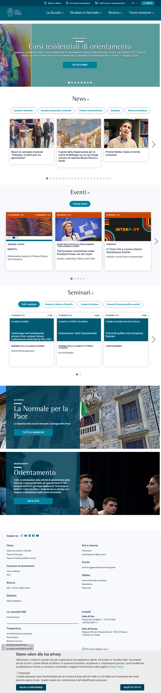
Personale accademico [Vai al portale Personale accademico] (81, 3)
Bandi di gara (13, 638)
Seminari (80, 296)
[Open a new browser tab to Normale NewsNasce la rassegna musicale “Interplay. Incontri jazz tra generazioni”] (32, 142)
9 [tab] (72, 179)
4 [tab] (78, 82)
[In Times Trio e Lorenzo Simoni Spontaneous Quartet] (128, 239)
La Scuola (53, 13)
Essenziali (24, 673)
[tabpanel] (80, 55)
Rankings (115, 111)
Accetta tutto (132, 687)
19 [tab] (103, 179)
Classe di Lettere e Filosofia (59, 308)
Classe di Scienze (90, 308)
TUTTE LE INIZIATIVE (33, 436)
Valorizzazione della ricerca (95, 553)
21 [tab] (109, 179)
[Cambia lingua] (137, 3)
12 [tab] (81, 179)
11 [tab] (78, 179)
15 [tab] (91, 179)
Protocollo (87, 587)
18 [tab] (100, 179)
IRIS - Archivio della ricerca (19, 587)
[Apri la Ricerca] (147, 3)
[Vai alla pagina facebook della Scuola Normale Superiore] (33, 534)
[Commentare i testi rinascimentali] (79, 343)
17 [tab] (97, 179)
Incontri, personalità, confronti (56, 111)
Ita (134, 3)
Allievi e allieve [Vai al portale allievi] (55, 3)
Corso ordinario (14, 570)
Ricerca (113, 13)
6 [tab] (84, 82)
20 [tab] (106, 179)
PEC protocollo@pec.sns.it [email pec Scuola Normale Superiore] (96, 649)
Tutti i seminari (29, 308)
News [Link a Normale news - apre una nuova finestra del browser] (80, 99)
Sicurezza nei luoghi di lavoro (21, 649)
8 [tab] (90, 82)
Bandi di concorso (15, 641)
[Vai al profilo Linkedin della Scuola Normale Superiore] (29, 534)
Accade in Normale (23, 111)
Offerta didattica (15, 601)
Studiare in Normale (84, 13)
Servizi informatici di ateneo (95, 580)
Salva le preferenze (31, 687)
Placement (87, 549)
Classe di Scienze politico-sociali (123, 308)
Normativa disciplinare (17, 645)
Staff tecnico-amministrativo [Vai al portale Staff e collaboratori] (113, 3)
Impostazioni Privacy (17, 647)
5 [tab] (81, 82)
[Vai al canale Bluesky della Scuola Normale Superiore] (25, 534)
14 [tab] (87, 179)
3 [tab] (75, 82)
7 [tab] (87, 82)
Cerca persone (14, 617)
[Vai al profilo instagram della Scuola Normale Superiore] (22, 534)
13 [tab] (84, 179)
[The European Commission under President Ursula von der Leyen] (78, 240)
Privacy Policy (116, 666)
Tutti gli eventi (80, 206)
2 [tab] (72, 82)
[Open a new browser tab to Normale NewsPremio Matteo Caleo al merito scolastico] (126, 141)
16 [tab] (94, 179)
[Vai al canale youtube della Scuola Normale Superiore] (37, 534)
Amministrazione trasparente (21, 634)
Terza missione (140, 13)
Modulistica (87, 583)
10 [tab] (75, 179)
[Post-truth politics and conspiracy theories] (126, 340)
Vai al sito (33, 504)
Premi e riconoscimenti (91, 111)
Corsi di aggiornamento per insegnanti (100, 566)
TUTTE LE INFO (80, 65)
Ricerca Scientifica (137, 111)
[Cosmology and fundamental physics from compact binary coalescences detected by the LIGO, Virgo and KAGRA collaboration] (32, 342)
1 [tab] (68, 82)
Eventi (80, 194)
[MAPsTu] (29, 240)
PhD (9, 574)
